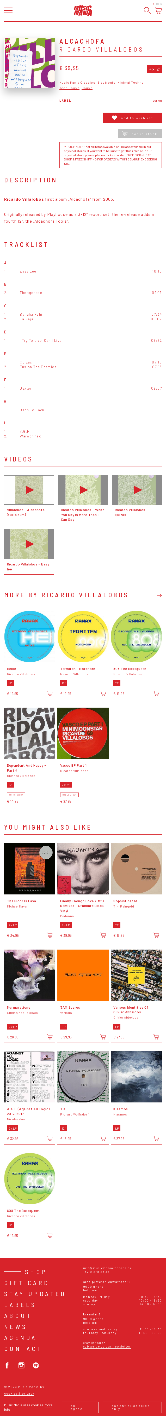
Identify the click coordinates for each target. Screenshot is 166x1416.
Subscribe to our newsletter (107, 1346)
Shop (36, 1271)
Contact (23, 1348)
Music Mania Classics (77, 82)
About (18, 1315)
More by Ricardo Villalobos (66, 594)
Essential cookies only (131, 1407)
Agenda (20, 1337)
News (16, 1326)
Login (159, 3)
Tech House (69, 88)
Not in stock (139, 133)
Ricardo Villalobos (101, 49)
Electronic (106, 82)
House (87, 88)
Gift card (27, 1282)
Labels (20, 1304)
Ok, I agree (77, 1407)
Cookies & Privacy (19, 1393)
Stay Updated (35, 1293)
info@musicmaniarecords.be (107, 1268)
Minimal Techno (131, 82)
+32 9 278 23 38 (96, 1271)
